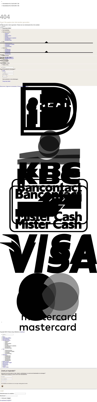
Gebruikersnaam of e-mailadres (7, 393)
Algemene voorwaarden (11, 86)
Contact (4, 365)
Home (3, 26)
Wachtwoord (3, 395)
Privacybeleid (20, 86)
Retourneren (5, 59)
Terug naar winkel (6, 81)
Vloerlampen (8, 359)
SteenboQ (22, 331)
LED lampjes (8, 356)
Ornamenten (7, 346)
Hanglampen (8, 355)
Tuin (3, 349)
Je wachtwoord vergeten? (5, 400)
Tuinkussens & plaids (9, 351)
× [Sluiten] (2, 386)
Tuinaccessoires (8, 350)
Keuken (6, 344)
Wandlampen (8, 53)
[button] (3, 70)
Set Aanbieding (5, 30)
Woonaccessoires (6, 32)
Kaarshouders (8, 343)
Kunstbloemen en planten (10, 345)
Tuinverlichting (8, 353)
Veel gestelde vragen (7, 362)
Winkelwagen (5, 364)
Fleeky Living (5, 64)
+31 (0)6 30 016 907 (9, 57)
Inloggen (8, 398)
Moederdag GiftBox (6, 28)
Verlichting (4, 354)
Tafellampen (7, 358)
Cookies (26, 86)
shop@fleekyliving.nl (9, 58)
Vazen (6, 342)
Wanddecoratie (8, 348)
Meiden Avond (5, 55)
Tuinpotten (7, 352)
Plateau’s (7, 33)
